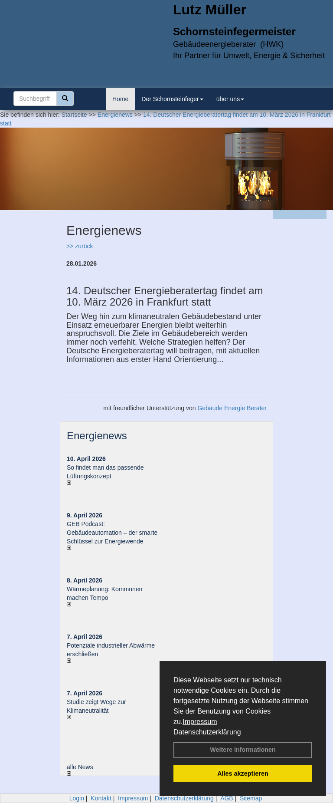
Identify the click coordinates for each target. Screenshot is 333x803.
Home (120, 98)
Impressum (200, 721)
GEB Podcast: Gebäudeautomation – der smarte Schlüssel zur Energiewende (112, 532)
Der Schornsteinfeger (172, 98)
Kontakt (101, 798)
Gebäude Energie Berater (232, 408)
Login (76, 798)
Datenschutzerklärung (207, 732)
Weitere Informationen (243, 749)
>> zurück (79, 246)
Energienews (97, 435)
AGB (226, 798)
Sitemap (251, 798)
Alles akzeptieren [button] (242, 773)
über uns (230, 98)
